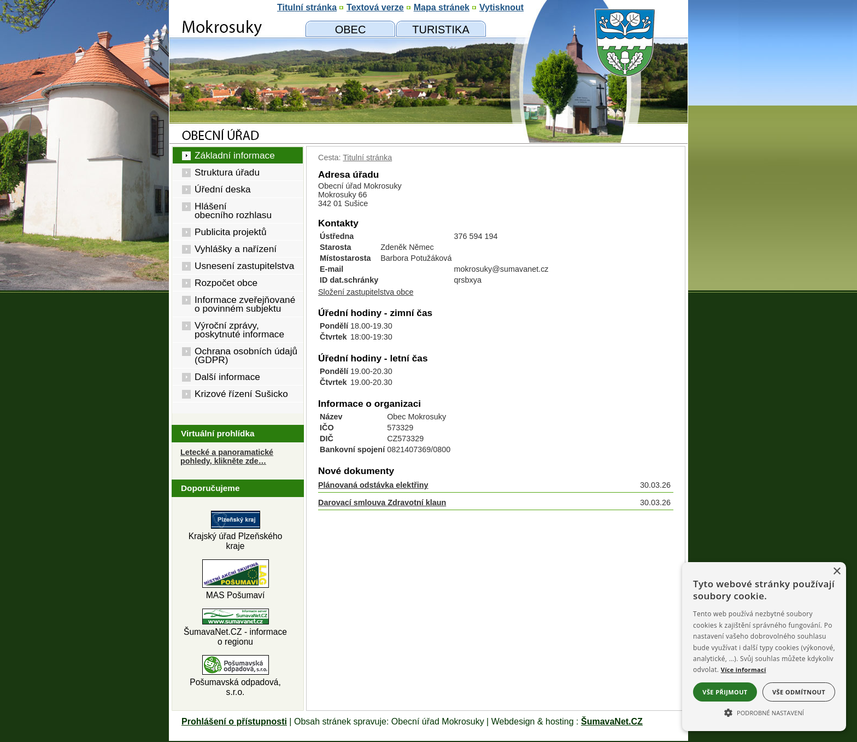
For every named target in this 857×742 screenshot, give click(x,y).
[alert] (764, 646)
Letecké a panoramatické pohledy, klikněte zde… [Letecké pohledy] (226, 456)
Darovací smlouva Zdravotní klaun (382, 502)
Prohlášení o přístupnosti (234, 721)
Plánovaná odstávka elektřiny (373, 485)
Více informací (743, 669)
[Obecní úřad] (350, 29)
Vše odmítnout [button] (798, 692)
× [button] (836, 572)
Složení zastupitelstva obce (365, 292)
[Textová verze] (375, 7)
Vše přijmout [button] (724, 692)
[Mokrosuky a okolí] (441, 29)
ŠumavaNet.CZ (612, 721)
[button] (764, 712)
